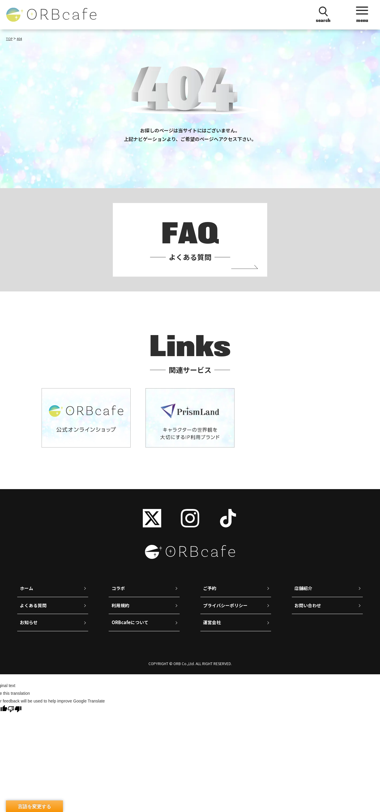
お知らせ (29, 633)
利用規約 (121, 614)
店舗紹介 (304, 595)
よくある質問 (34, 614)
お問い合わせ (309, 614)
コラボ (119, 595)
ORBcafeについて (131, 633)
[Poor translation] (14, 720)
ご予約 (210, 595)
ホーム (27, 595)
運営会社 (212, 633)
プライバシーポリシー (227, 614)
